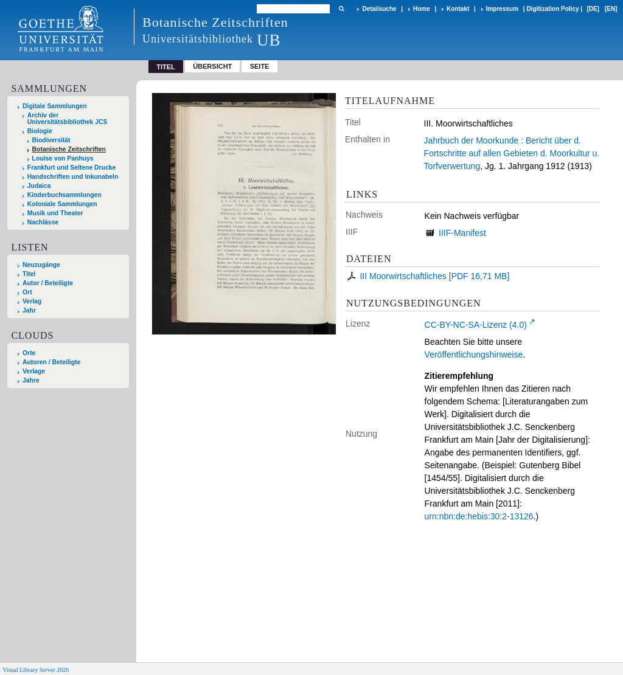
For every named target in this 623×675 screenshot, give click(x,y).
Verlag (32, 301)
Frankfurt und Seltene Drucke (71, 167)
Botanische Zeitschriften (69, 149)
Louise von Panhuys (63, 158)
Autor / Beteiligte (48, 283)
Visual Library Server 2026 (35, 669)
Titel (29, 274)
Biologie (39, 131)
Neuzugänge (41, 264)
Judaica (39, 185)
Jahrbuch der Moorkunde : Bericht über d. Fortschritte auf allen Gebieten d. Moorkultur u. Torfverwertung (512, 153)
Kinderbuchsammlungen (64, 195)
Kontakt (458, 8)
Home (421, 8)
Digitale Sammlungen (55, 106)
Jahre (31, 380)
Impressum (502, 8)
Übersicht (212, 66)
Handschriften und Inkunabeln (73, 176)
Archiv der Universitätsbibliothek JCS (67, 118)
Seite (260, 66)
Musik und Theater (55, 213)
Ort (27, 292)
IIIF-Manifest (462, 233)
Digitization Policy (552, 8)
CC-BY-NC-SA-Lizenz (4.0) (476, 325)
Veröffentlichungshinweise (474, 354)
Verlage (34, 371)
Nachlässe (42, 222)
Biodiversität (51, 140)
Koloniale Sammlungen (62, 204)
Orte (29, 353)
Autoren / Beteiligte (51, 362)
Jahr (29, 310)
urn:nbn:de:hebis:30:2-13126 (479, 516)
